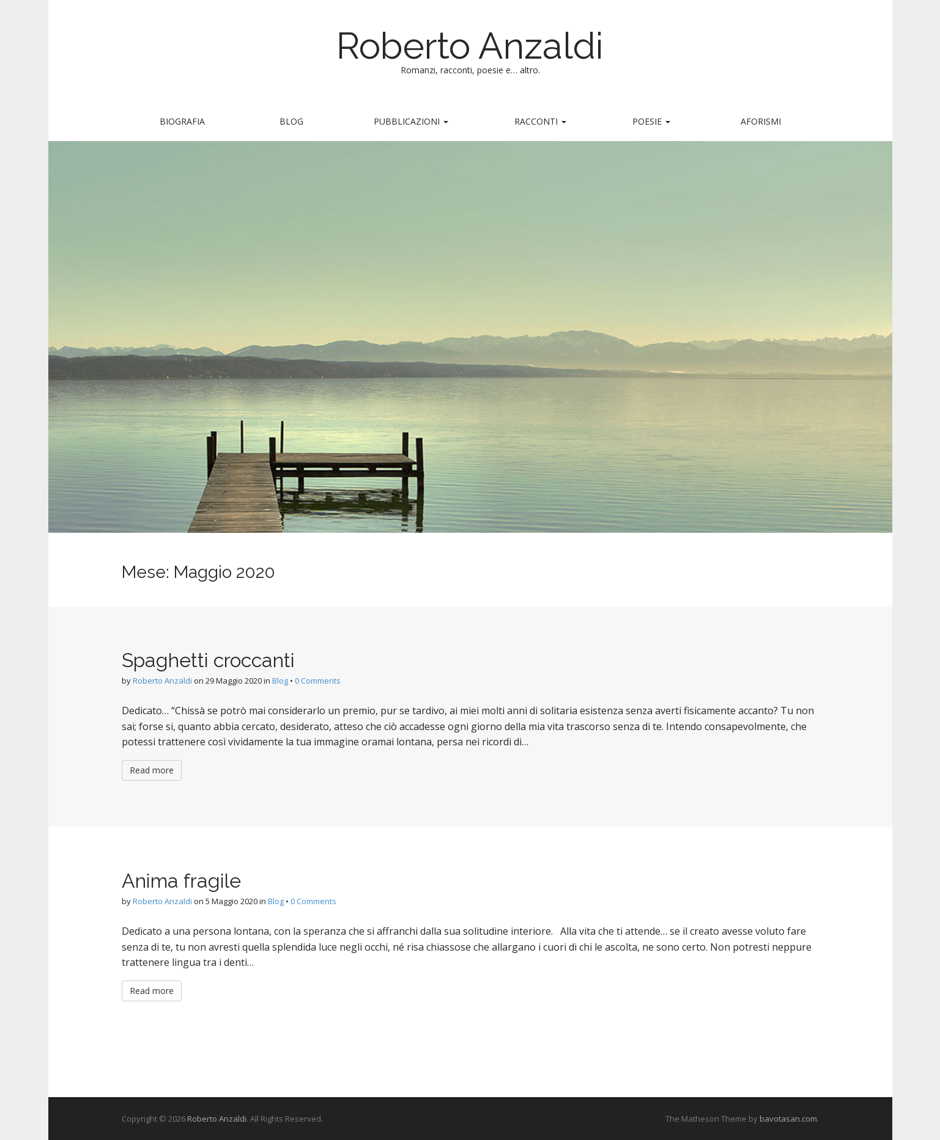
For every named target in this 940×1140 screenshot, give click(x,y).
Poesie (651, 121)
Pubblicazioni (411, 121)
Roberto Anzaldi (470, 45)
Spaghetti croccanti (208, 660)
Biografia (182, 121)
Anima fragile (181, 880)
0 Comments (318, 680)
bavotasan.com (788, 1118)
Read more (152, 770)
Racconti (540, 121)
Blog (291, 121)
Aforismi (761, 121)
